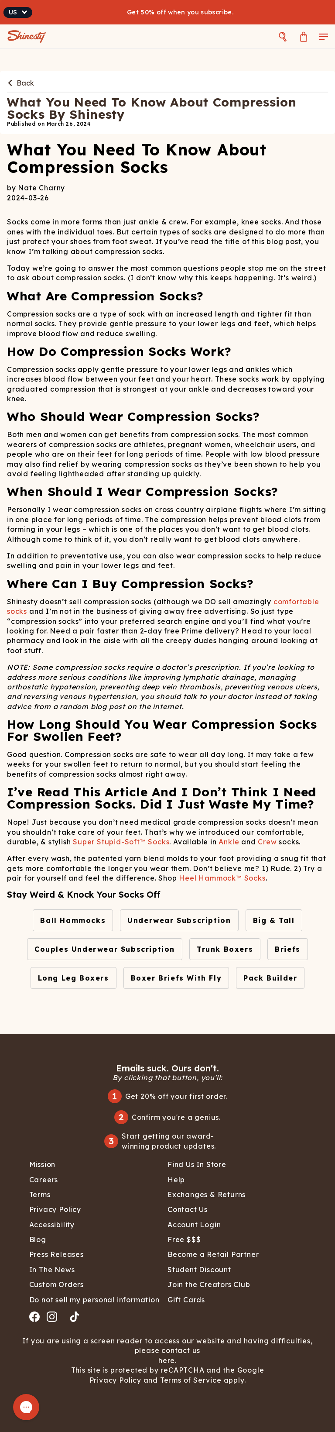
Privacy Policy (116, 1380)
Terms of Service (190, 1380)
